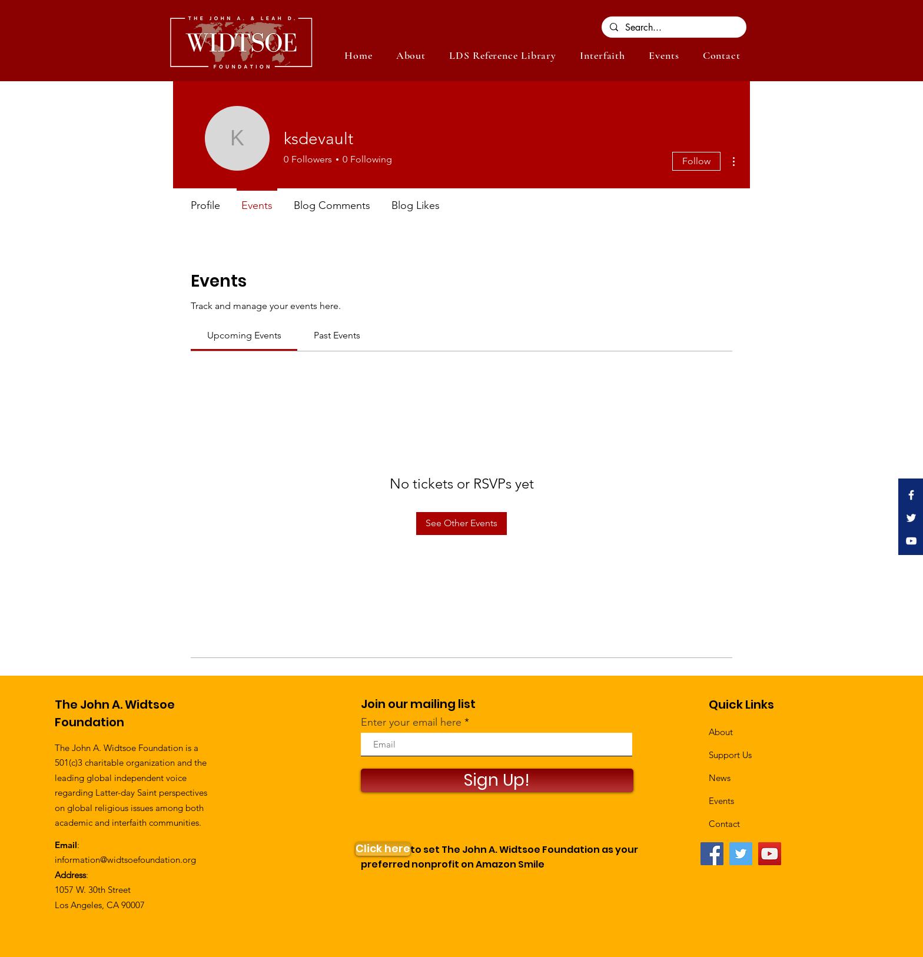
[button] (663, 55)
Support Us (730, 754)
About (721, 731)
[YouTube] (769, 853)
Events (721, 800)
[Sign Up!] (497, 780)
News (720, 777)
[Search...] (673, 27)
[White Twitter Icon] (911, 517)
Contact (724, 823)
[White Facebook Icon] (911, 495)
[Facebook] (711, 853)
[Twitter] (740, 853)
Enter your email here (411, 722)
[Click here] (383, 849)
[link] (244, 335)
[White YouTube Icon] (911, 540)
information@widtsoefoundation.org (125, 859)
